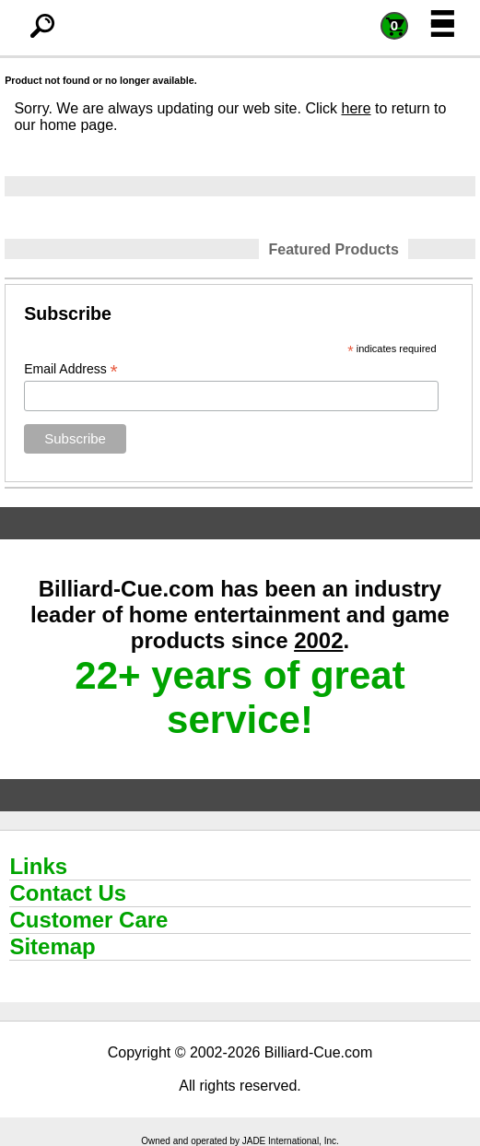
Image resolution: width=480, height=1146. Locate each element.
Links (38, 866)
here (356, 108)
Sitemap (52, 946)
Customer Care (88, 919)
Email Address (71, 369)
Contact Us (67, 892)
